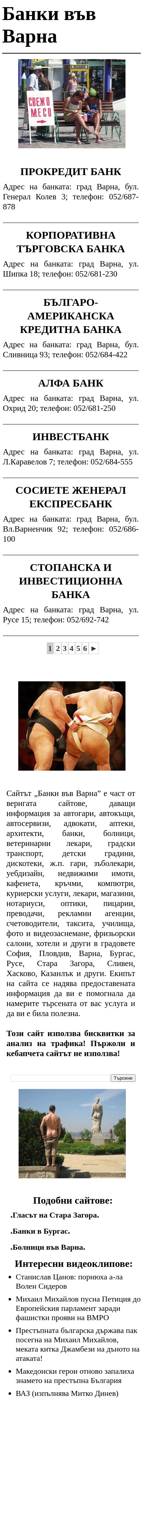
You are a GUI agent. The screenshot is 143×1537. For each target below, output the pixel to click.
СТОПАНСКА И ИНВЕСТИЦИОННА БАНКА (71, 580)
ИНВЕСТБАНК (71, 436)
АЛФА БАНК (71, 383)
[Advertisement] (72, 109)
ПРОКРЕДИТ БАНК (71, 171)
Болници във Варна (48, 1247)
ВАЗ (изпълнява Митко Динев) (67, 1393)
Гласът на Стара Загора (55, 1214)
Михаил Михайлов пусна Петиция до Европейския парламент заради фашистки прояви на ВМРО (78, 1308)
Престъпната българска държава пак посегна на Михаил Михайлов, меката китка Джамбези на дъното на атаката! (77, 1344)
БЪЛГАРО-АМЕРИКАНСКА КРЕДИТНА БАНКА (71, 315)
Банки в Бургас (40, 1231)
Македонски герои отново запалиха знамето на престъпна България (75, 1376)
